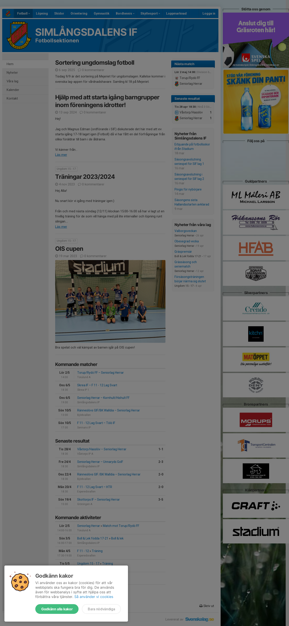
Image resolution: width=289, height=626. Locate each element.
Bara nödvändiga (101, 609)
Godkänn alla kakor (57, 609)
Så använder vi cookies (93, 596)
